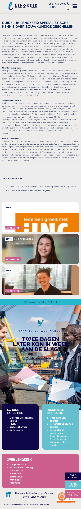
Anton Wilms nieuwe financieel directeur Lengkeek (28, 190)
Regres (13, 421)
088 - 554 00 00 (59, 3)
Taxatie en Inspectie (55, 411)
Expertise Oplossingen (21, 418)
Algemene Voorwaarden (39, 504)
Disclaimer (24, 504)
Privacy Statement (11, 504)
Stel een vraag (38, 496)
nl (50, 7)
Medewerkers (16, 470)
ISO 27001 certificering (21, 467)
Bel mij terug (15, 476)
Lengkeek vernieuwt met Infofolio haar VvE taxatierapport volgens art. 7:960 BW (41, 187)
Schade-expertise (15, 411)
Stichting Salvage (18, 427)
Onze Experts (16, 430)
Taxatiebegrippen (59, 436)
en (54, 7)
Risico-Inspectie (58, 439)
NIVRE (12, 424)
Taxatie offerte (73, 485)
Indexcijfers (15, 473)
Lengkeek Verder (40, 358)
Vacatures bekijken (72, 493)
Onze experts (73, 476)
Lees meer (10, 228)
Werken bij (15, 479)
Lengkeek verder (18, 464)
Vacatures (14, 482)
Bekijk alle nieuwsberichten (38, 302)
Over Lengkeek (19, 459)
